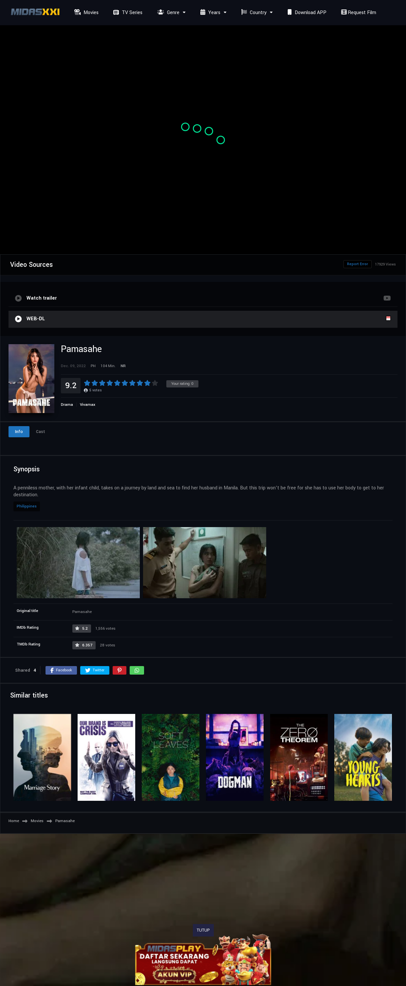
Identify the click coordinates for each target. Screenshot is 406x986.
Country (253, 12)
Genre (167, 12)
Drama (67, 405)
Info (19, 432)
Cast (40, 432)
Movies (86, 12)
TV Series (127, 12)
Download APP (306, 12)
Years (209, 12)
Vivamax (87, 405)
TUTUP (203, 930)
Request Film (358, 12)
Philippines (27, 506)
